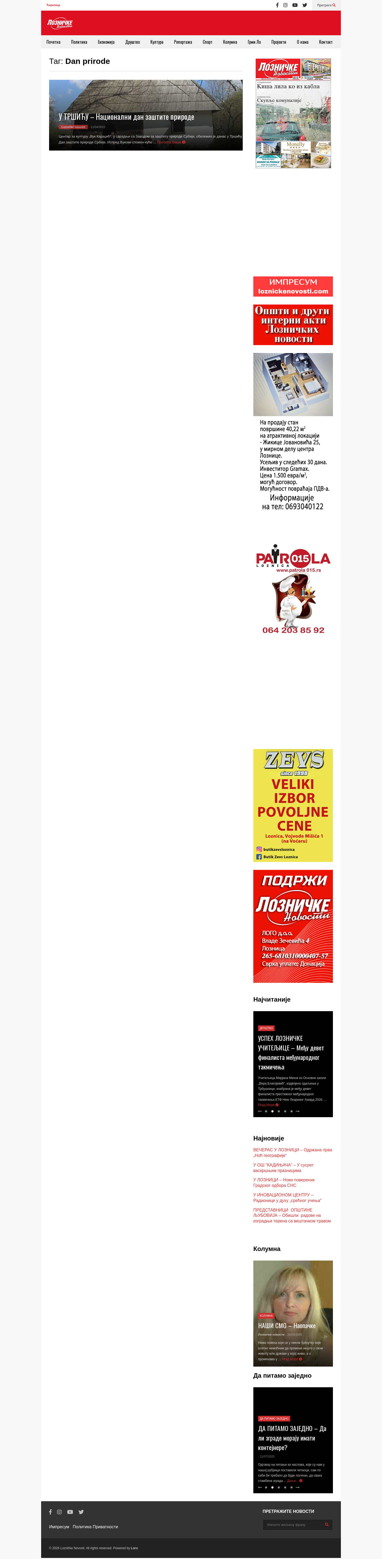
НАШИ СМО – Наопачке (287, 1326)
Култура (156, 42)
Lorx (134, 1549)
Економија (106, 42)
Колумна (230, 42)
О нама (303, 42)
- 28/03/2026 (293, 1335)
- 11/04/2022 (97, 127)
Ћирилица (53, 5)
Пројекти (278, 42)
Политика (79, 42)
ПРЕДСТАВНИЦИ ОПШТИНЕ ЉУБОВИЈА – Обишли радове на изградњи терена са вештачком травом (292, 1217)
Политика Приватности (95, 1528)
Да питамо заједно (274, 1419)
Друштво (132, 42)
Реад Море (268, 1106)
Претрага (326, 5)
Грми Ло (254, 42)
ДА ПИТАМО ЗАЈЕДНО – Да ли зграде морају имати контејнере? (292, 1438)
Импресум (59, 1528)
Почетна (53, 42)
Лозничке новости (271, 1335)
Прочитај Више (171, 142)
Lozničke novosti (73, 127)
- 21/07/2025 (266, 1457)
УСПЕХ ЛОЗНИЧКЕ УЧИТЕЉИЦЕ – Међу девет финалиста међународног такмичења (291, 1053)
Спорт (207, 42)
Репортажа (183, 42)
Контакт (326, 42)
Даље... (295, 1482)
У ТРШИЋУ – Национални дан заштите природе (126, 116)
